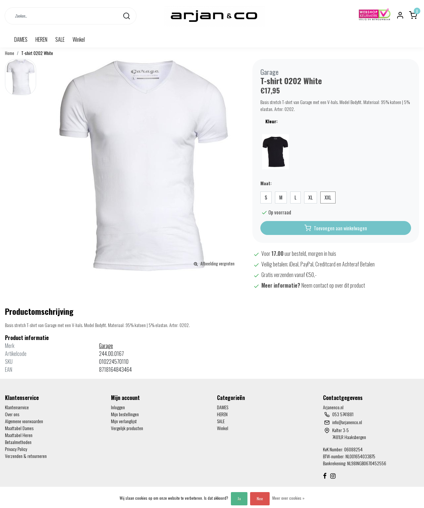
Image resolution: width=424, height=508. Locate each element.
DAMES (20, 39)
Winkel (79, 39)
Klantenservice (17, 407)
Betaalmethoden (18, 441)
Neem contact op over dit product (333, 285)
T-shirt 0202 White (37, 53)
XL (310, 197)
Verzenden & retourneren (26, 455)
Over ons (12, 414)
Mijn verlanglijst (124, 421)
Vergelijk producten (127, 427)
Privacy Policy (16, 448)
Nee (260, 498)
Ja (239, 498)
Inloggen (118, 407)
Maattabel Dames (19, 427)
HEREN (41, 39)
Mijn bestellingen (125, 414)
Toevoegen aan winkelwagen (335, 228)
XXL (328, 197)
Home (9, 53)
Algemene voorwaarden (24, 421)
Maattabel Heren (18, 434)
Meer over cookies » (288, 498)
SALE (60, 39)
